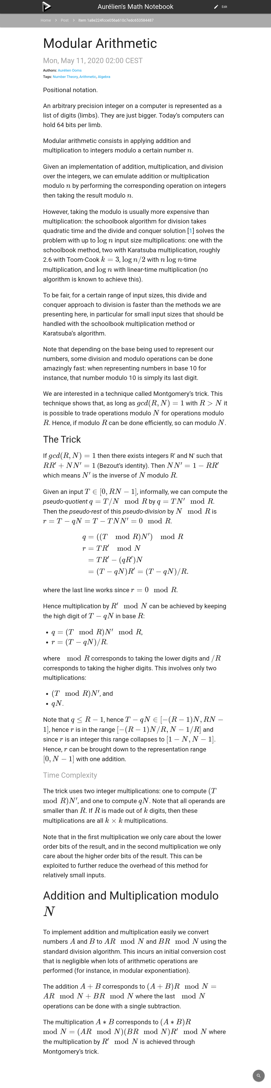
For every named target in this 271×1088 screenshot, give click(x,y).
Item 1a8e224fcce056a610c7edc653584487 (116, 20)
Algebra (104, 77)
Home (46, 20)
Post (65, 20)
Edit (220, 7)
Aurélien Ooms (70, 70)
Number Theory (65, 77)
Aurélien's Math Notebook (135, 7)
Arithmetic (87, 77)
